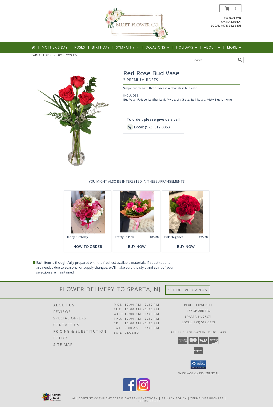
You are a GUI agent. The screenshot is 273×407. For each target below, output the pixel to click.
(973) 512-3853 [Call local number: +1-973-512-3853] (231, 25)
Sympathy (127, 47)
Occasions (158, 47)
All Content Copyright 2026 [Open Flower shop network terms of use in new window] (96, 398)
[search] (240, 60)
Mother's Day (55, 47)
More (234, 47)
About (212, 47)
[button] (230, 8)
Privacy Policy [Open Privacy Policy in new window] (174, 398)
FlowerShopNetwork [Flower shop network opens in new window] (139, 398)
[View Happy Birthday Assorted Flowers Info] (87, 212)
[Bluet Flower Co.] (136, 23)
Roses (79, 47)
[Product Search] (214, 60)
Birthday (100, 47)
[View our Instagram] (143, 390)
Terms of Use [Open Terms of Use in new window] (149, 401)
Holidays (187, 47)
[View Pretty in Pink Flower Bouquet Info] (136, 212)
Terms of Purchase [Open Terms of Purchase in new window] (207, 398)
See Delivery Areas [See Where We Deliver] (187, 290)
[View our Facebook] (129, 390)
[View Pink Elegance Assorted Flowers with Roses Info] (185, 212)
